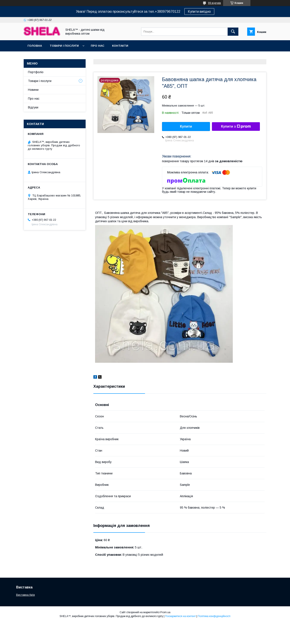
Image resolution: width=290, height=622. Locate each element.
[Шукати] (233, 32)
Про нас (97, 45)
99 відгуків (214, 3)
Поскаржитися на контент (180, 616)
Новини (33, 89)
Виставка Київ (25, 594)
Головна (35, 45)
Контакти (120, 45)
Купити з (236, 126)
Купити (186, 126)
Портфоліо (35, 72)
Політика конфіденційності (214, 616)
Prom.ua (165, 612)
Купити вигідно (199, 11)
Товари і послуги (64, 45)
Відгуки (33, 107)
